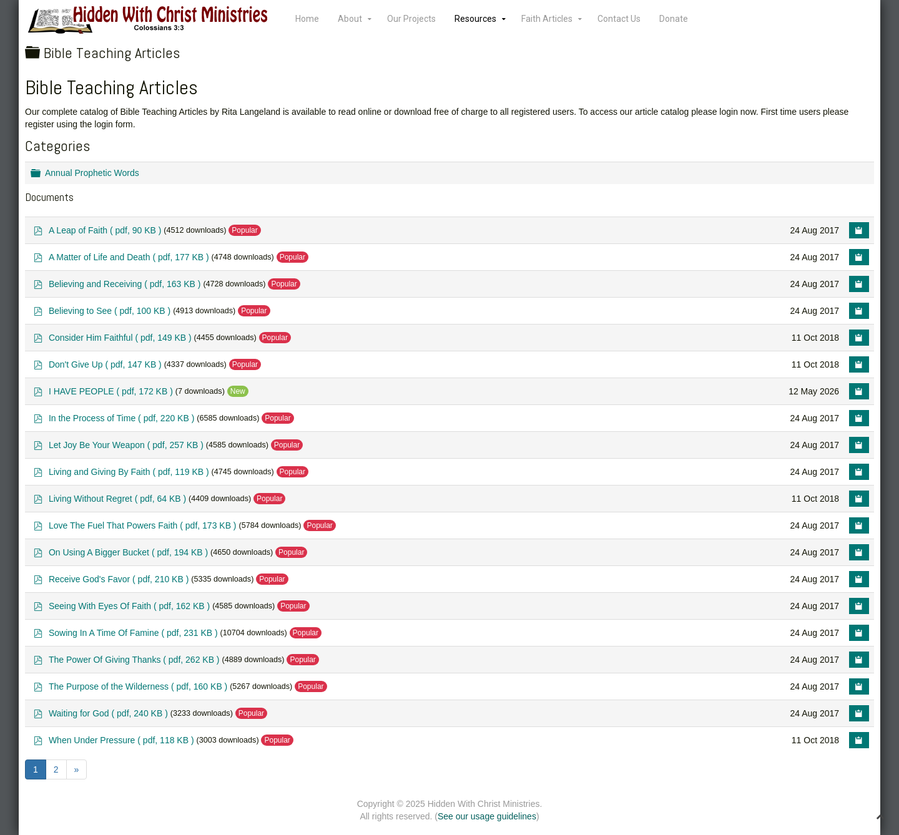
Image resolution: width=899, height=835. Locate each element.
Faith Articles (546, 19)
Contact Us (619, 19)
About (350, 19)
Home (307, 19)
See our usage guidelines (487, 816)
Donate (673, 19)
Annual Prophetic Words (92, 173)
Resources (475, 19)
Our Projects (411, 19)
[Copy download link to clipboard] (859, 230)
